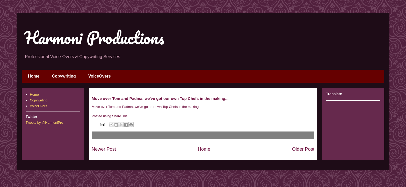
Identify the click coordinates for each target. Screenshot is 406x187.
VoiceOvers (99, 76)
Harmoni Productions (94, 37)
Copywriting (64, 76)
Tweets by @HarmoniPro (44, 122)
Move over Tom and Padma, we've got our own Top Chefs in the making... (146, 107)
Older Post (303, 149)
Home (33, 76)
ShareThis (119, 116)
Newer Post (104, 149)
